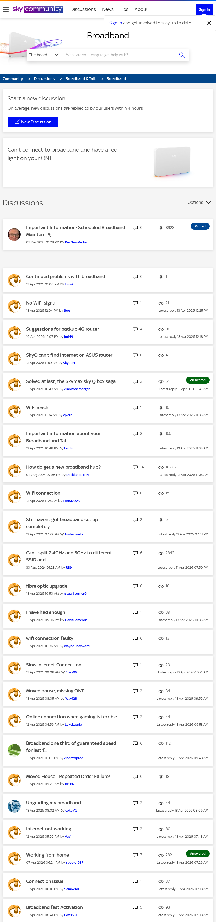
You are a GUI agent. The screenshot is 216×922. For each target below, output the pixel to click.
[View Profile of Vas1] (68, 836)
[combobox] (119, 55)
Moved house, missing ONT (55, 691)
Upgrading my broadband (53, 803)
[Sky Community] (38, 9)
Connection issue (44, 881)
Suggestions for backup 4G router (62, 329)
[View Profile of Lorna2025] (71, 501)
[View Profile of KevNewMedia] (76, 242)
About (141, 9)
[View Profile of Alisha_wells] (73, 534)
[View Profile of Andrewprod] (73, 758)
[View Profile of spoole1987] (74, 862)
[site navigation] (6, 9)
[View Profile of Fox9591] (70, 915)
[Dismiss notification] (209, 23)
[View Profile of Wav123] (71, 698)
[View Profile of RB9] (69, 567)
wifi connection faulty (49, 638)
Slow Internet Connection (53, 665)
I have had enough (45, 612)
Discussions (83, 9)
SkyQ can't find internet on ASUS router (69, 355)
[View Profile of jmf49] (68, 337)
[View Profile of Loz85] (68, 448)
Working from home (47, 855)
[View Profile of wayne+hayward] (77, 646)
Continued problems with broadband (65, 276)
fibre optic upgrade (46, 586)
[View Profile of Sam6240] (71, 889)
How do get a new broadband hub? (63, 467)
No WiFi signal (41, 303)
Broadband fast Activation (54, 907)
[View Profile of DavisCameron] (76, 620)
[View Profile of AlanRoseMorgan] (77, 389)
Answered (198, 380)
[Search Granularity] (44, 55)
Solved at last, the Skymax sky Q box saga (71, 381)
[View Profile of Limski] (69, 284)
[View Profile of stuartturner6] (75, 593)
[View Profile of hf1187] (70, 784)
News (108, 9)
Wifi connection (43, 493)
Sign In (204, 9)
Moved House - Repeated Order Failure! (68, 776)
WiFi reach (37, 407)
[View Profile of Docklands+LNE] (78, 475)
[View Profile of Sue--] (68, 310)
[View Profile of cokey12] (71, 810)
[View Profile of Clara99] (71, 672)
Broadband (108, 35)
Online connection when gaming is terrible (71, 717)
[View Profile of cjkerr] (67, 415)
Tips (124, 9)
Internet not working (48, 829)
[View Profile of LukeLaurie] (73, 724)
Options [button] (195, 202)
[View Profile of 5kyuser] (69, 363)
